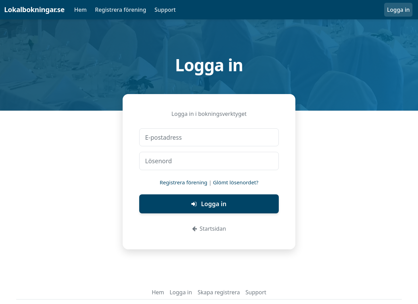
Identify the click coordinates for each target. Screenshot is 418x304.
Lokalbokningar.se (34, 9)
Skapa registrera (219, 292)
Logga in (398, 9)
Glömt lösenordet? (235, 182)
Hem (80, 9)
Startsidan (209, 228)
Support (164, 9)
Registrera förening (120, 9)
